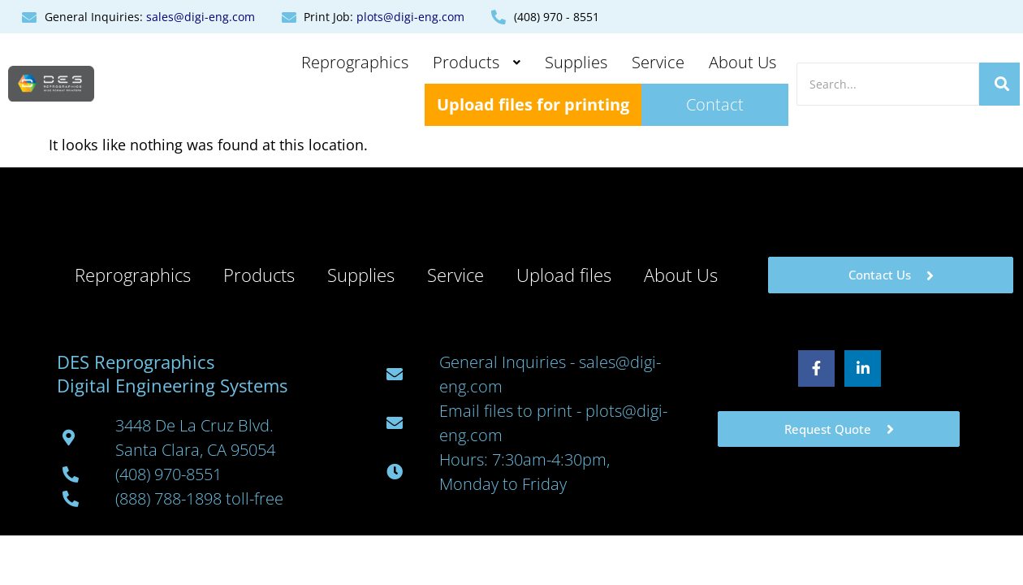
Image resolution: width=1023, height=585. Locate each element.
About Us (742, 62)
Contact (715, 104)
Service (658, 62)
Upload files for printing (533, 104)
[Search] (887, 84)
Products (476, 62)
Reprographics (354, 62)
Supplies (576, 62)
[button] (477, 62)
